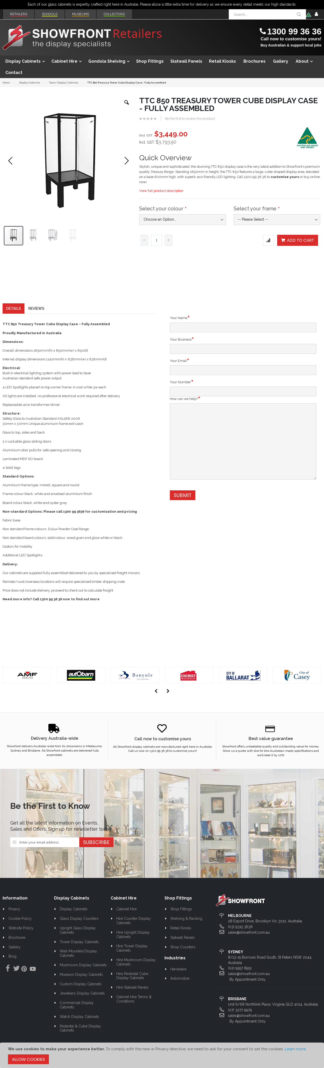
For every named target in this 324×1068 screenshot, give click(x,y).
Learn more (295, 1049)
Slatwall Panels (182, 938)
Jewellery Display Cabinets (82, 994)
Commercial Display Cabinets (77, 1006)
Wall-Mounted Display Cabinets (78, 954)
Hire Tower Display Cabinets (132, 949)
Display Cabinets (29, 82)
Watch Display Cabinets (79, 1018)
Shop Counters (182, 948)
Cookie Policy (20, 919)
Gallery (14, 948)
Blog (12, 957)
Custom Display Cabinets (81, 985)
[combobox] (267, 14)
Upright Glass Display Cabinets (78, 931)
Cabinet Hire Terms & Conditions (134, 1000)
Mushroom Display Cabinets (83, 966)
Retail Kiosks (180, 929)
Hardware (178, 970)
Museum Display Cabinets (81, 975)
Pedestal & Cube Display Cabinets (80, 1029)
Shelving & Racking (186, 919)
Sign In (316, 14)
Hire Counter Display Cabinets (133, 921)
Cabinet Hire (126, 910)
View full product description (161, 191)
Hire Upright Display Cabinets (133, 935)
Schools (49, 14)
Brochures (17, 938)
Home (6, 82)
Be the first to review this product (190, 118)
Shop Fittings (181, 910)
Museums (80, 14)
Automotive (179, 979)
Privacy (14, 910)
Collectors (114, 14)
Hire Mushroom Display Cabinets (136, 963)
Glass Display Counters (79, 919)
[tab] (13, 310)
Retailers (18, 14)
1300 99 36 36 (294, 31)
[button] (126, 106)
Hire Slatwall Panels (132, 988)
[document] (162, 1055)
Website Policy (20, 929)
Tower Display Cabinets (63, 82)
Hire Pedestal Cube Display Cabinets (132, 977)
